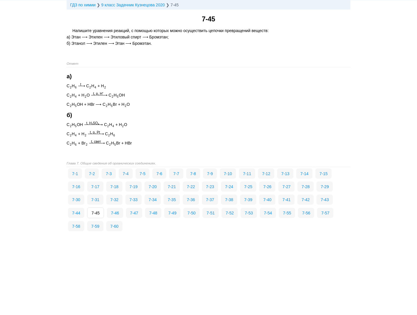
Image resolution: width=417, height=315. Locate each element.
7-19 (133, 186)
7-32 (114, 199)
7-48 (153, 213)
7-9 (210, 173)
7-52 (230, 213)
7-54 (268, 213)
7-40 (267, 199)
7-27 (286, 186)
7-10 (228, 173)
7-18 (114, 186)
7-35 (172, 199)
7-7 (176, 173)
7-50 (191, 213)
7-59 (95, 226)
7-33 (133, 199)
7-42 (305, 199)
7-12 (266, 173)
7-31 (95, 199)
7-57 (325, 213)
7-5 (142, 173)
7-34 (153, 199)
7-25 (248, 186)
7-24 (229, 186)
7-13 (285, 173)
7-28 (305, 186)
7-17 (95, 186)
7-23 (210, 186)
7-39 (248, 199)
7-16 (76, 186)
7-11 (247, 173)
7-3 (108, 173)
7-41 (286, 199)
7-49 (172, 213)
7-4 (126, 173)
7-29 (325, 186)
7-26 (267, 186)
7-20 (153, 186)
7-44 (76, 213)
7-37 (210, 199)
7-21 (172, 186)
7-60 (114, 226)
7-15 (323, 173)
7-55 (287, 213)
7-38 (229, 199)
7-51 (210, 213)
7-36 (191, 199)
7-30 (76, 199)
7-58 (76, 226)
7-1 (75, 173)
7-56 (306, 213)
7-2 (92, 173)
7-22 (191, 186)
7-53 (249, 213)
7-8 (193, 173)
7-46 (115, 213)
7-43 (325, 199)
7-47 (134, 213)
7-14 (304, 173)
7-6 (159, 173)
